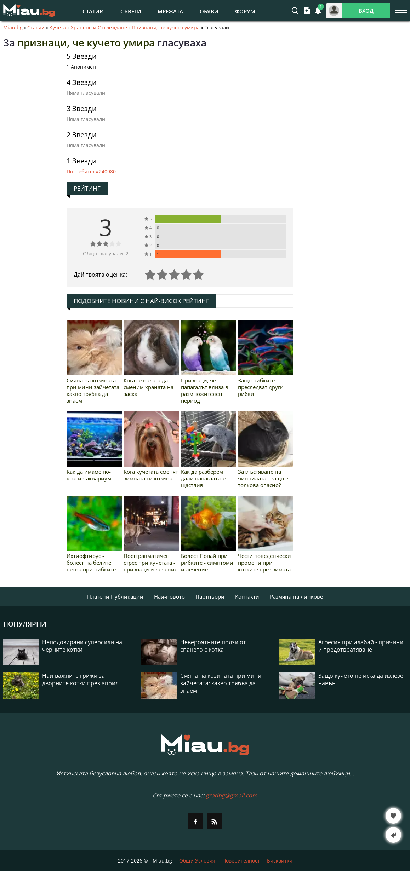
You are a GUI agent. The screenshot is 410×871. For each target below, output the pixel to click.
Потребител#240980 (91, 171)
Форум (245, 11)
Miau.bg (13, 27)
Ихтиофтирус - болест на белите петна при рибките (91, 562)
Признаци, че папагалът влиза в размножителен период (204, 390)
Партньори (209, 596)
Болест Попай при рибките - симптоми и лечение (207, 562)
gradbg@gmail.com (231, 795)
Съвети (130, 11)
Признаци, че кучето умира (166, 27)
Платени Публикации (115, 596)
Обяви (209, 11)
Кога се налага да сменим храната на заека (148, 387)
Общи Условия (197, 860)
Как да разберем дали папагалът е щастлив (203, 478)
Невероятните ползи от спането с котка (213, 646)
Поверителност (241, 860)
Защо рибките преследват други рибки (261, 387)
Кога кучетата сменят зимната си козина (151, 475)
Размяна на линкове (296, 596)
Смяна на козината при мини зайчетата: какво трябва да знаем (94, 390)
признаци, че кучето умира (86, 42)
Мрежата (170, 11)
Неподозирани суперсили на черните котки (82, 646)
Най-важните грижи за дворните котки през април (80, 679)
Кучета (57, 27)
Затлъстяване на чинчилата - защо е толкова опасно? (263, 478)
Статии (93, 11)
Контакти (247, 596)
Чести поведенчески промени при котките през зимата (264, 562)
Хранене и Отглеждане (99, 27)
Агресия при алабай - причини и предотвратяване (360, 646)
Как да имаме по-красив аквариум (89, 475)
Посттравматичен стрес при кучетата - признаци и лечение (150, 562)
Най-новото (169, 596)
